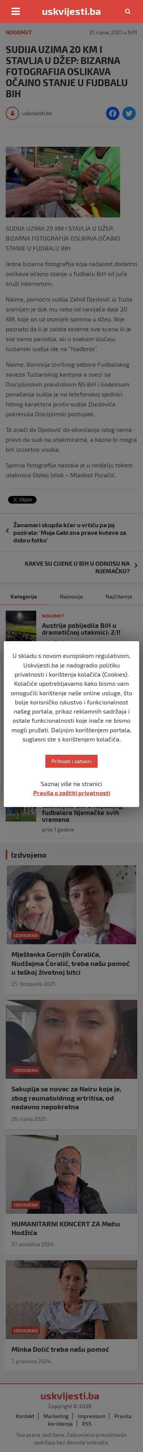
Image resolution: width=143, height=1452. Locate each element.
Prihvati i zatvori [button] (71, 761)
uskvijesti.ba (71, 11)
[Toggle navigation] (16, 11)
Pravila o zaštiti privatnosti (71, 792)
